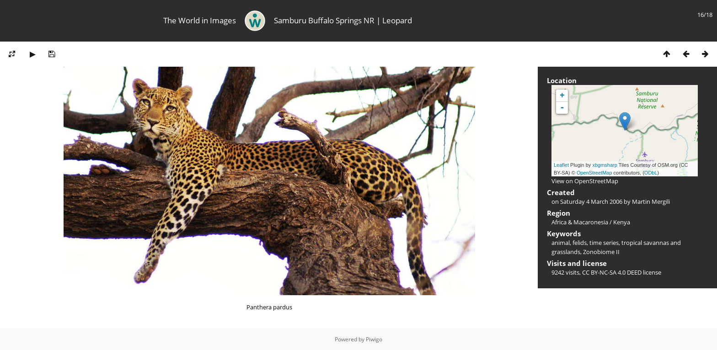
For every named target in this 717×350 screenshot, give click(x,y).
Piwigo (374, 339)
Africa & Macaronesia (579, 222)
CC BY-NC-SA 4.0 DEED (612, 272)
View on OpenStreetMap (584, 181)
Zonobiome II (601, 252)
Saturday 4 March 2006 (591, 201)
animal (560, 243)
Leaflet (561, 165)
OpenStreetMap (594, 172)
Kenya (621, 222)
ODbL (651, 172)
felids (580, 243)
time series (604, 243)
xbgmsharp (604, 165)
